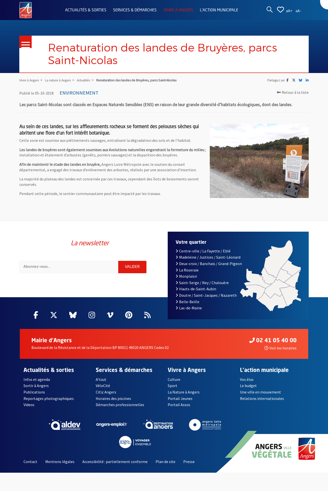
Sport (172, 385)
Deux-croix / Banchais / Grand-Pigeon (209, 263)
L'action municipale (219, 10)
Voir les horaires (280, 347)
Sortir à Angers (36, 385)
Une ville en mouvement (260, 392)
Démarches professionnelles (120, 404)
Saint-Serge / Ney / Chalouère (202, 282)
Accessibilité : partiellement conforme (115, 461)
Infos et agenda (36, 379)
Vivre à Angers (178, 10)
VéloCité (103, 385)
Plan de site (165, 461)
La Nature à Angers (184, 392)
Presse (189, 461)
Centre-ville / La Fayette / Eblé (203, 250)
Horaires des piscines (113, 398)
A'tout (101, 379)
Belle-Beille (187, 301)
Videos (28, 404)
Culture (174, 379)
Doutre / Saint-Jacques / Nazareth (206, 295)
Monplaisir (186, 276)
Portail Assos (179, 404)
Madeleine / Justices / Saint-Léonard (208, 257)
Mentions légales (59, 461)
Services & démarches (135, 10)
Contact (30, 461)
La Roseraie (187, 270)
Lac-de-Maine (189, 307)
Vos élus (247, 379)
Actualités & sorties (85, 10)
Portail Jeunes (180, 398)
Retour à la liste (293, 92)
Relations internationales (262, 398)
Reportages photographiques (48, 398)
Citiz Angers (106, 392)
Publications (34, 392)
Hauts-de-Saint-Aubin (196, 288)
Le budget (248, 385)
